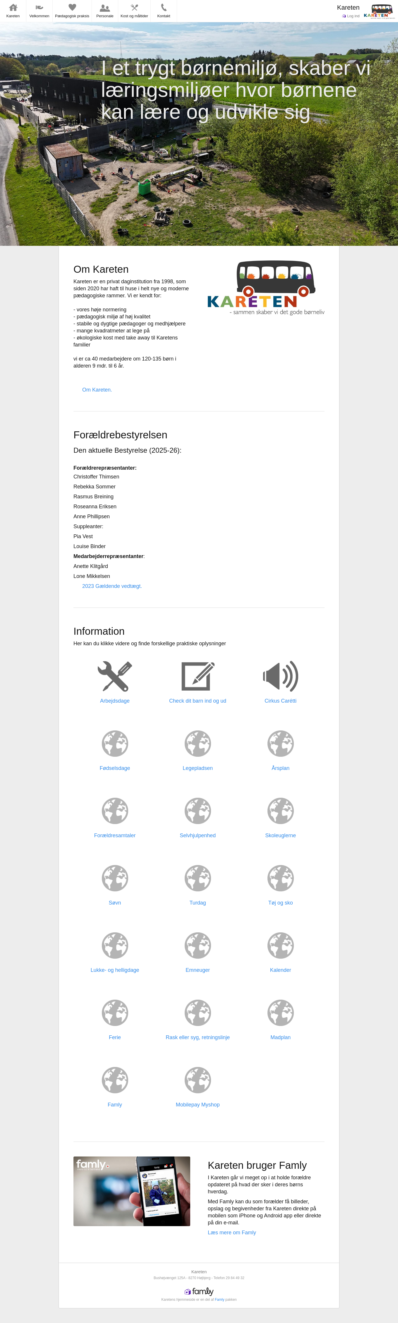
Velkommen (39, 10)
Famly (219, 1300)
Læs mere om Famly (232, 1233)
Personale (105, 10)
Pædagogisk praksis (72, 10)
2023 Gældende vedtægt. (112, 586)
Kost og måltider (134, 10)
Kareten (348, 7)
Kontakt (163, 10)
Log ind (351, 16)
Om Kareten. (97, 390)
